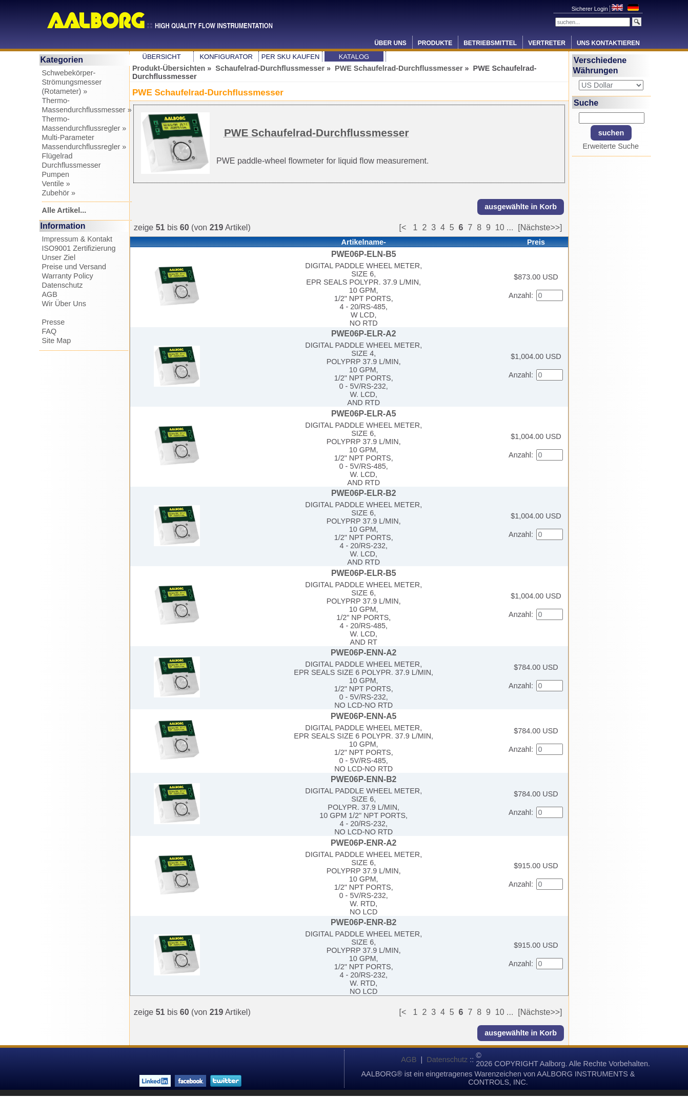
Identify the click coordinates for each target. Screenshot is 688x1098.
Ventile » (56, 183)
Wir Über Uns (64, 304)
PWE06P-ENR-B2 (363, 922)
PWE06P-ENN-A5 (363, 716)
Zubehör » (59, 193)
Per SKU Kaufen (290, 57)
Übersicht (162, 57)
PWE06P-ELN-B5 (363, 254)
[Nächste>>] (540, 227)
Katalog (354, 57)
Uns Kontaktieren (608, 43)
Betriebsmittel (490, 43)
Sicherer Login (591, 9)
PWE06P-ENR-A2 (363, 843)
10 (499, 227)
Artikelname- (363, 242)
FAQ (49, 331)
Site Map (56, 340)
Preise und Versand (74, 267)
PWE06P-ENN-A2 (363, 652)
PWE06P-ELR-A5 (363, 413)
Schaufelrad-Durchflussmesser (270, 68)
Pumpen (56, 174)
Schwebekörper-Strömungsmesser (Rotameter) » (72, 82)
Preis (536, 242)
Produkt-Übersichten (168, 68)
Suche (586, 102)
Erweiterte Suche (610, 146)
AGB (49, 294)
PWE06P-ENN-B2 (363, 779)
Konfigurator (226, 57)
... (510, 227)
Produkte (435, 43)
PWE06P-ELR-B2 (363, 493)
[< (406, 227)
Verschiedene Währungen (600, 65)
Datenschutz (62, 285)
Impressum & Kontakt (77, 239)
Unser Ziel (59, 257)
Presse (53, 322)
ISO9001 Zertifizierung (79, 248)
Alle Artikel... (64, 210)
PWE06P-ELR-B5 (363, 573)
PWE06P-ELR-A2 (363, 333)
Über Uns (390, 43)
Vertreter (546, 43)
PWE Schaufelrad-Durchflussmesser (399, 68)
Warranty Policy (67, 276)
